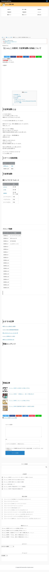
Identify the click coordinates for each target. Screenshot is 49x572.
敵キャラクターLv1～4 (19, 99)
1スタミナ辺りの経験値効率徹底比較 (11, 329)
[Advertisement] (25, 27)
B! (25, 415)
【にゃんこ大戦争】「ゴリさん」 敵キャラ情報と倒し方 (13, 536)
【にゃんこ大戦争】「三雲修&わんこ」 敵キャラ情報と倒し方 (21, 394)
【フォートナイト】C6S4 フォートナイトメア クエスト (15, 505)
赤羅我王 (5, 193)
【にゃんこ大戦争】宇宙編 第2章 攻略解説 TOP (13, 490)
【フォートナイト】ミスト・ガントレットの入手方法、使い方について (18, 516)
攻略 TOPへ (9, 9)
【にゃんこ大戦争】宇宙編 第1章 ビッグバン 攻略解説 (14, 488)
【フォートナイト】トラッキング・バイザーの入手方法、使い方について (18, 514)
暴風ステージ (9, 14)
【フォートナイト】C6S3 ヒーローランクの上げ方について (16, 512)
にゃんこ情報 (15, 417)
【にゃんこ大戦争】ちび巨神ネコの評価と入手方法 (19, 388)
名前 (6, 441)
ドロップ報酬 (17, 102)
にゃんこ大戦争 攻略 (8, 4)
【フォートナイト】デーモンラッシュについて (13, 507)
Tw (6, 56)
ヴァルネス (9, 42)
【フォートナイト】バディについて (11, 503)
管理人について (24, 14)
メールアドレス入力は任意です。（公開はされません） (15, 445)
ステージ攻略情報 (16, 96)
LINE (39, 56)
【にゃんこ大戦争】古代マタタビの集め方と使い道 (14, 481)
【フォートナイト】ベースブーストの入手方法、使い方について (17, 518)
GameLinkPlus (6, 1)
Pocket (32, 56)
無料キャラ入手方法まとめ (9, 339)
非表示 (25, 92)
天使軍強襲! (15, 97)
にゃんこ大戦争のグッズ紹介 (9, 336)
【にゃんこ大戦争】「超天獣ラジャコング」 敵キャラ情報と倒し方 (15, 534)
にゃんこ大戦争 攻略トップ (9, 486)
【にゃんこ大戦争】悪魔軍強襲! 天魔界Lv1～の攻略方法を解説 (21, 406)
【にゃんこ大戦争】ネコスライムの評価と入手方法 (12, 532)
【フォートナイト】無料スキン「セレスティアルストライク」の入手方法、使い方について (22, 520)
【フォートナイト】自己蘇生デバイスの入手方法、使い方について (17, 501)
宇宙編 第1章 (39, 9)
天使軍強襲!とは (16, 94)
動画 (13, 166)
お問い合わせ (39, 14)
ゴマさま (5, 186)
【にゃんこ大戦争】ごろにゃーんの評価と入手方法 (19, 400)
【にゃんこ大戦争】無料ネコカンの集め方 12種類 (14, 484)
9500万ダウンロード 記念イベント (11, 41)
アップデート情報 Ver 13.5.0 (8, 40)
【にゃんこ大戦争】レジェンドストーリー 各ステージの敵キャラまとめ (18, 479)
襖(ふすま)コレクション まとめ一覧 (11, 333)
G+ (19, 56)
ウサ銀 (4, 189)
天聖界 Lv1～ (6, 166)
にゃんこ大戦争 (7, 417)
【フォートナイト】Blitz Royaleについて (12, 509)
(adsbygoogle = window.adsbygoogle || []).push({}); (25, 101)
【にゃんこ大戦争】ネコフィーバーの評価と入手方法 (12, 530)
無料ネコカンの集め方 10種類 (9, 326)
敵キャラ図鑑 (24, 9)
